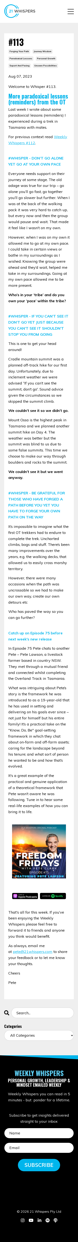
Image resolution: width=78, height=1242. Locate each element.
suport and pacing (20, 65)
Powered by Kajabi (39, 1231)
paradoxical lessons (21, 58)
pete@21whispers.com (32, 951)
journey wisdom (42, 51)
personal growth (46, 58)
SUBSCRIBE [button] (39, 1165)
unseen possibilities (45, 65)
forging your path (19, 51)
